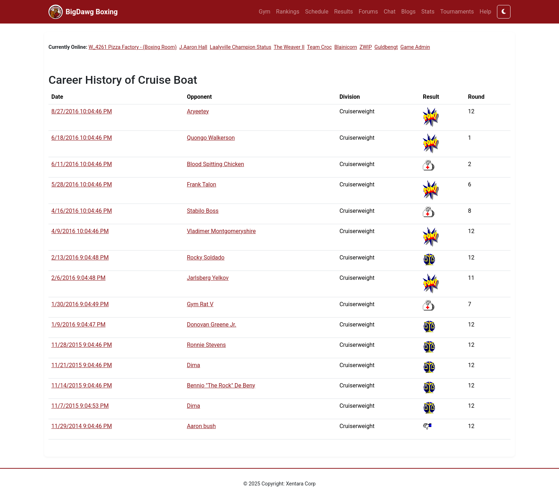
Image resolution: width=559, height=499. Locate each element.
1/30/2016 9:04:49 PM (80, 304)
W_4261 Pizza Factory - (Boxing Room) (132, 47)
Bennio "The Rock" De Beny (221, 385)
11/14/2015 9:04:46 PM (81, 385)
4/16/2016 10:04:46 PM (81, 210)
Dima (193, 365)
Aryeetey (198, 111)
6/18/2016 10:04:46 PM (81, 137)
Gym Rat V (200, 304)
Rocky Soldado (205, 257)
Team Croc (319, 47)
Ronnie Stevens (206, 344)
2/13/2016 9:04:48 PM (80, 257)
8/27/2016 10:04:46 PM (81, 111)
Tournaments (457, 11)
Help (485, 11)
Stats (428, 11)
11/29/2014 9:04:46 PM (81, 426)
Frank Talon (201, 184)
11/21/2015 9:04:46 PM (81, 365)
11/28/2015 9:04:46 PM (81, 344)
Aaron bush (201, 426)
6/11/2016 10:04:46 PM (81, 164)
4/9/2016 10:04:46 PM (80, 231)
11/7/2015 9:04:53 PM (80, 405)
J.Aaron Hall (193, 47)
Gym (265, 11)
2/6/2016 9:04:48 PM (78, 277)
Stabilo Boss (203, 210)
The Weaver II (289, 47)
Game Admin (415, 47)
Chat (389, 11)
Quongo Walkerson (211, 137)
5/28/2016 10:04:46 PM (81, 184)
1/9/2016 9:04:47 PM (78, 324)
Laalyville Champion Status (240, 47)
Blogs (408, 11)
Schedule (316, 11)
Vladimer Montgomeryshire (221, 231)
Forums (368, 11)
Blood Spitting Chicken (215, 164)
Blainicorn (345, 47)
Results (343, 11)
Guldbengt (386, 47)
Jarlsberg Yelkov (208, 277)
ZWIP (366, 47)
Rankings (287, 11)
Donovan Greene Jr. (211, 324)
